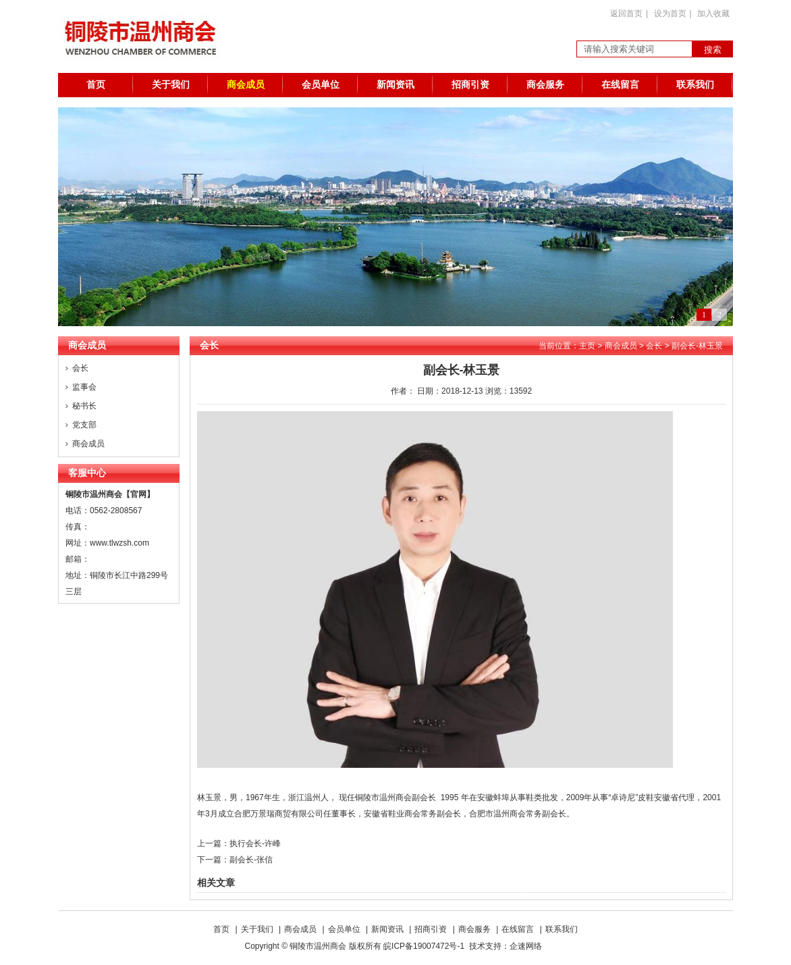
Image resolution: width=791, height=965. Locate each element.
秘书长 (84, 406)
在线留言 (620, 85)
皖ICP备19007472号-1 (423, 946)
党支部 (84, 424)
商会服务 (545, 85)
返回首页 (626, 13)
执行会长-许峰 (255, 843)
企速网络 (526, 946)
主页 (587, 345)
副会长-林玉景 (697, 345)
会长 (80, 368)
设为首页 (670, 13)
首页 (95, 85)
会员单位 (320, 85)
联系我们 (695, 85)
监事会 (84, 387)
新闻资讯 (395, 85)
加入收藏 (713, 13)
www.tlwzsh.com (119, 543)
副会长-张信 (251, 859)
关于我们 (171, 85)
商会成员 (246, 85)
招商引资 (470, 85)
